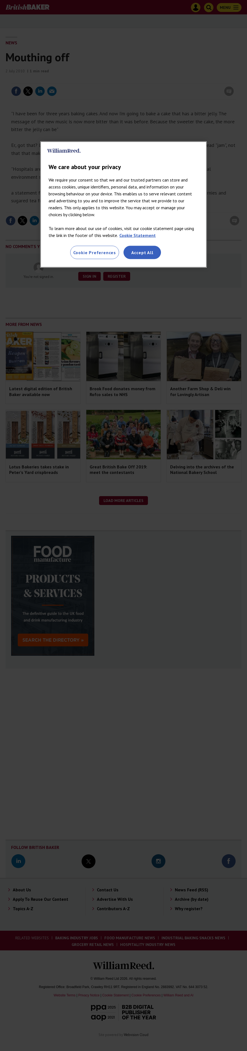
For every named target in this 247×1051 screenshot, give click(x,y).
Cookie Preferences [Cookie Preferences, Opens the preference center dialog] (94, 252)
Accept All (142, 252)
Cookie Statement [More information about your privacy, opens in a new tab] (137, 235)
